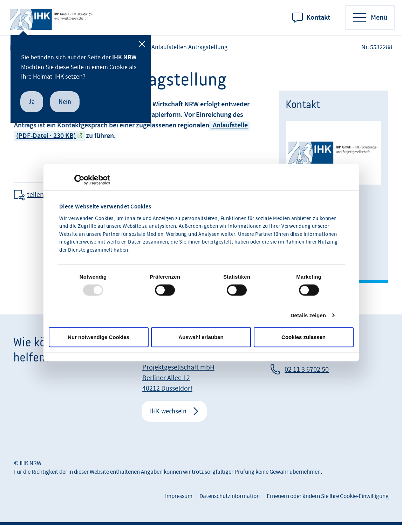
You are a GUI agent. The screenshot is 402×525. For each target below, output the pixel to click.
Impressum (178, 496)
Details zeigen (308, 315)
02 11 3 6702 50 (307, 369)
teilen (35, 194)
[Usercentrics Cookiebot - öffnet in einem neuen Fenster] (79, 180)
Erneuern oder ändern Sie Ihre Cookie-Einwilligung (328, 496)
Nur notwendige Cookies (98, 337)
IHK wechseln (168, 411)
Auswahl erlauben (200, 337)
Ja (32, 102)
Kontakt (318, 17)
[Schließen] (142, 44)
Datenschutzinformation (229, 496)
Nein (65, 102)
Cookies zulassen (303, 337)
